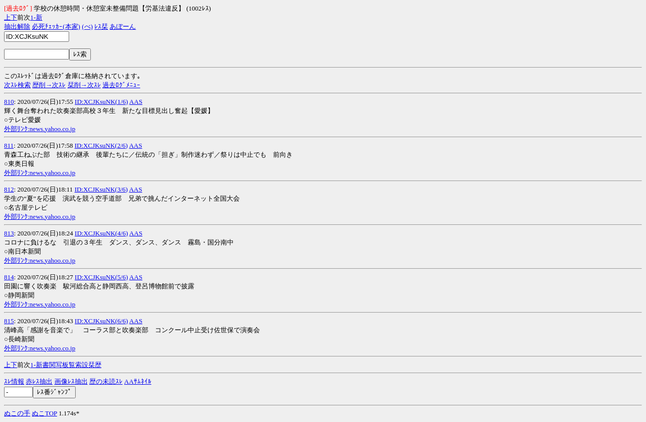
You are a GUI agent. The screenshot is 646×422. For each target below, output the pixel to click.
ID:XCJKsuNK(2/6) (101, 145)
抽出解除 (17, 26)
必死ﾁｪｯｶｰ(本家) (56, 26)
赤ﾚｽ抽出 (39, 381)
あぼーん (123, 26)
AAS (135, 101)
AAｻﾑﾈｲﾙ (137, 381)
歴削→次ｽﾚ (49, 85)
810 (9, 101)
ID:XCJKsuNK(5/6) (101, 277)
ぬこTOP (44, 413)
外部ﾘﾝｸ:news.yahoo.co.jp (39, 129)
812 (9, 189)
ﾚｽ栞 (101, 26)
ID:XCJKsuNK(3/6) (101, 189)
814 (9, 277)
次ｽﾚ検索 (17, 85)
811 (9, 145)
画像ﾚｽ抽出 (71, 381)
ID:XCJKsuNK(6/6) (101, 321)
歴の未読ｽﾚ (106, 381)
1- (33, 17)
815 (9, 321)
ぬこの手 (17, 413)
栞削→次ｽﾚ (84, 85)
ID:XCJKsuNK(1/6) (101, 101)
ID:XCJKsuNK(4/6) (101, 233)
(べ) (87, 26)
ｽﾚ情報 (14, 381)
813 (9, 233)
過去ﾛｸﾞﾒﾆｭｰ (121, 85)
